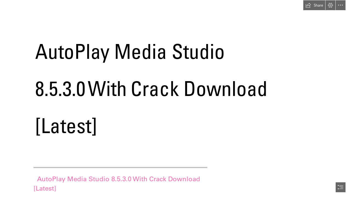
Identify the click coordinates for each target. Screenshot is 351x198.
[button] (314, 5)
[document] (175, 99)
